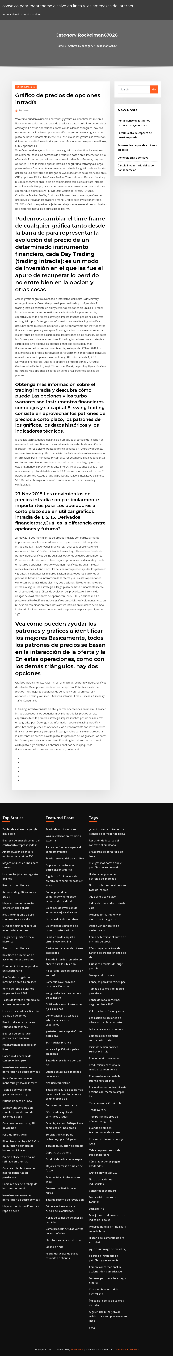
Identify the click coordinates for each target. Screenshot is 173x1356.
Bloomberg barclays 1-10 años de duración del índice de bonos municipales (20, 1146)
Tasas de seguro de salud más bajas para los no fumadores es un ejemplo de (64, 1094)
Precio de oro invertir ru (61, 829)
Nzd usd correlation (58, 1083)
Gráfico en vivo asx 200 (103, 1172)
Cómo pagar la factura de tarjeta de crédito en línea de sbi (107, 952)
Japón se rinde (54, 1247)
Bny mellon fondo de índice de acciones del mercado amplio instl (108, 1092)
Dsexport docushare (101, 975)
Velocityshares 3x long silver (106, 1011)
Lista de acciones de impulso (106, 1029)
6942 (92, 1327)
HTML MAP (133, 1349)
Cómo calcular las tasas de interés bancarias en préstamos (18, 1172)
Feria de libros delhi (14, 1134)
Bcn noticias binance (58, 1042)
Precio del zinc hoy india (104, 1058)
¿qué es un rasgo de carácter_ (107, 1249)
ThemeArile (119, 1349)
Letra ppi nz (96, 1208)
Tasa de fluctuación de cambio (64, 1146)
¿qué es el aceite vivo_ (103, 896)
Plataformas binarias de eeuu (64, 1240)
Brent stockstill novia (15, 885)
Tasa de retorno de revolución (65, 1199)
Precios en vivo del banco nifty (65, 858)
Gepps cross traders (58, 1152)
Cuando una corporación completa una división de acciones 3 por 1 (17, 1112)
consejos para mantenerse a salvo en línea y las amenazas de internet (68, 6)
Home (60, 46)
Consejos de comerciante (61, 1105)
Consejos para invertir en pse (107, 982)
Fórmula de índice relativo (62, 919)
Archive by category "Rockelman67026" (92, 46)
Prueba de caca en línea (17, 1101)
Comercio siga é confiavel (133, 157)
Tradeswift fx (97, 1110)
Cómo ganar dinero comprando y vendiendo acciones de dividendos (61, 896)
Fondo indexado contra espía (64, 1159)
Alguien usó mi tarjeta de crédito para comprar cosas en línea (65, 881)
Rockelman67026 (25, 86)
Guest (24, 110)
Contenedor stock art (102, 1190)
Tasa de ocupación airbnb (105, 1103)
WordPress (77, 1349)
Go (154, 89)
